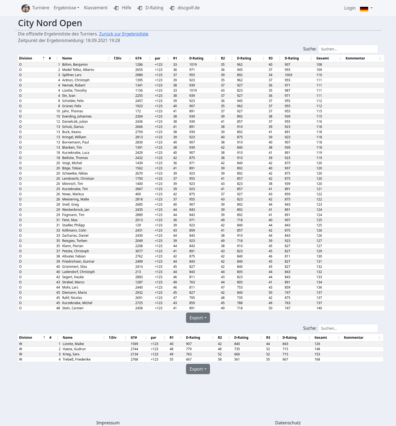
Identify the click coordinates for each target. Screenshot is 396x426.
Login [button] (350, 8)
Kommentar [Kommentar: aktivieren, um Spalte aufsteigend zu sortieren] (352, 58)
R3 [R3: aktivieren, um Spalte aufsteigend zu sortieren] (268, 58)
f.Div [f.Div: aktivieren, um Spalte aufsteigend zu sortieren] (116, 58)
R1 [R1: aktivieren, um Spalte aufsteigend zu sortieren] (174, 58)
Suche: (340, 49)
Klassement (95, 8)
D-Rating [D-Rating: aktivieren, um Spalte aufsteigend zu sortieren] (195, 58)
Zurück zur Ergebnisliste (124, 34)
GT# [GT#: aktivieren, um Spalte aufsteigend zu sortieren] (137, 58)
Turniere (40, 8)
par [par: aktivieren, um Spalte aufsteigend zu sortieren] (156, 58)
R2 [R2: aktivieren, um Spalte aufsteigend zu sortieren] (221, 58)
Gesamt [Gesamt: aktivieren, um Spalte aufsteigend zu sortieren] (319, 58)
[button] (366, 8)
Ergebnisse (65, 8)
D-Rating (149, 8)
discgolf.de (184, 8)
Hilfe (121, 8)
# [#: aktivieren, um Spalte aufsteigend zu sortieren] (50, 58)
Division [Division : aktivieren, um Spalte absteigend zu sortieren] (25, 58)
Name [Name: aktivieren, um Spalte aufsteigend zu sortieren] (66, 58)
